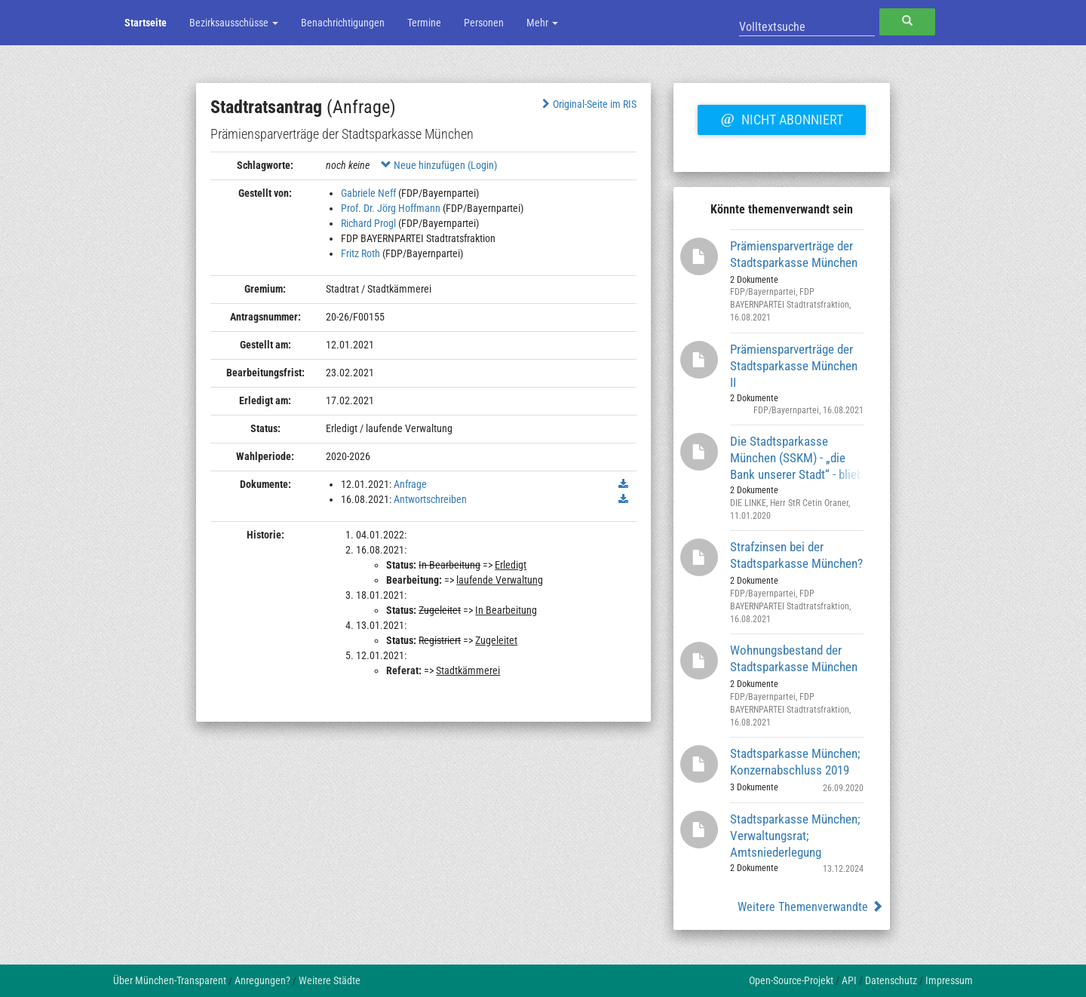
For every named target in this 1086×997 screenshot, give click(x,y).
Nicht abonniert (781, 117)
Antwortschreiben (430, 499)
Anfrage (410, 484)
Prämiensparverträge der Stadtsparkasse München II (793, 365)
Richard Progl (368, 223)
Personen (484, 23)
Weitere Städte (329, 980)
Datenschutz (891, 980)
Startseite (145, 23)
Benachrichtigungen (343, 23)
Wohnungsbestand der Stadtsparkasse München (793, 658)
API (849, 980)
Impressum (949, 980)
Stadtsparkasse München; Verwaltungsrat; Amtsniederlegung (795, 835)
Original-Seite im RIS (587, 104)
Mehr (542, 23)
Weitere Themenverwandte (810, 907)
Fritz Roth (360, 253)
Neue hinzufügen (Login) (439, 165)
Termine (424, 23)
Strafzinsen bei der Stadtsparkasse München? (796, 555)
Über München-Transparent (169, 980)
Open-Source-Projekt (791, 980)
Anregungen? (262, 980)
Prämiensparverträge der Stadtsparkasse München (793, 254)
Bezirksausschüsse (233, 23)
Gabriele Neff (368, 193)
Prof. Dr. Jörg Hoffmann (390, 208)
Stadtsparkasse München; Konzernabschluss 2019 (795, 762)
